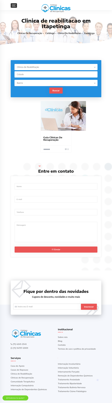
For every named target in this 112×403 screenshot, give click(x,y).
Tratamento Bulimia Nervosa (71, 387)
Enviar (56, 249)
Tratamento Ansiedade (69, 379)
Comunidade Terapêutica (23, 382)
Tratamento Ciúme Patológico (72, 391)
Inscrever (89, 306)
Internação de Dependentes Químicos (29, 389)
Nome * (18, 181)
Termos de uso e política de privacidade (77, 349)
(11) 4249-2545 (19, 344)
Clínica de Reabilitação (21, 374)
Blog (60, 341)
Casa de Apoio (17, 366)
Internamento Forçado (68, 372)
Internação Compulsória (22, 385)
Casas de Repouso (19, 370)
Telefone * (19, 206)
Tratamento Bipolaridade (70, 383)
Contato (62, 345)
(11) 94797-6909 (19, 348)
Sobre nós (62, 337)
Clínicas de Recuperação (22, 378)
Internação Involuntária (69, 364)
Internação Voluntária (68, 368)
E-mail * (18, 194)
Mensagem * (20, 219)
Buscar (56, 90)
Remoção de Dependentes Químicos (75, 376)
